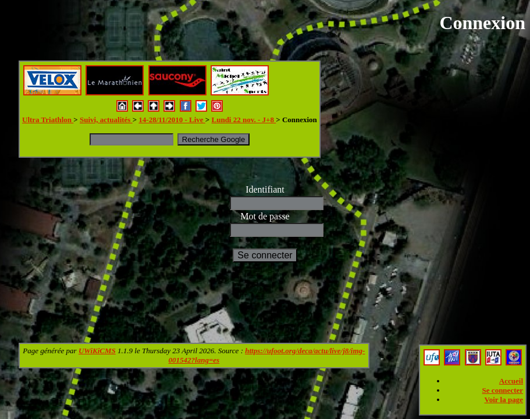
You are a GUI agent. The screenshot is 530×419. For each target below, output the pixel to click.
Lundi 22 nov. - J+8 (244, 119)
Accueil (511, 381)
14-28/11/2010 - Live (171, 119)
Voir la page (504, 399)
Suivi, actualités (106, 119)
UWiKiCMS (97, 350)
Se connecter (502, 390)
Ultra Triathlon (47, 119)
